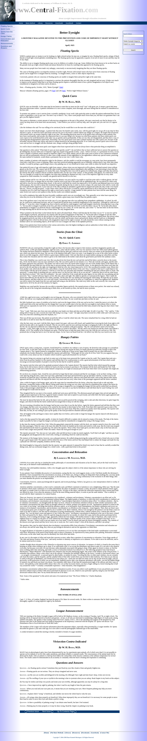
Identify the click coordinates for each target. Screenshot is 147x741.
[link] (61, 87)
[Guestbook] (95, 733)
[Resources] (76, 733)
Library (40, 23)
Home (21, 23)
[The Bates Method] (56, 733)
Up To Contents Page (67, 711)
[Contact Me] (104, 733)
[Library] (68, 733)
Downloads (59, 23)
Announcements (7, 43)
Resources (49, 23)
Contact (78, 23)
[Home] (46, 733)
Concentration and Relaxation (7, 40)
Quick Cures (5, 29)
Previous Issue (31, 711)
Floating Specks (7, 26)
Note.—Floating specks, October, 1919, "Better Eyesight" (39, 87)
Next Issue (48, 711)
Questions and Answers (6, 47)
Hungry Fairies (6, 36)
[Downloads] (85, 733)
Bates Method (30, 23)
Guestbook (69, 23)
